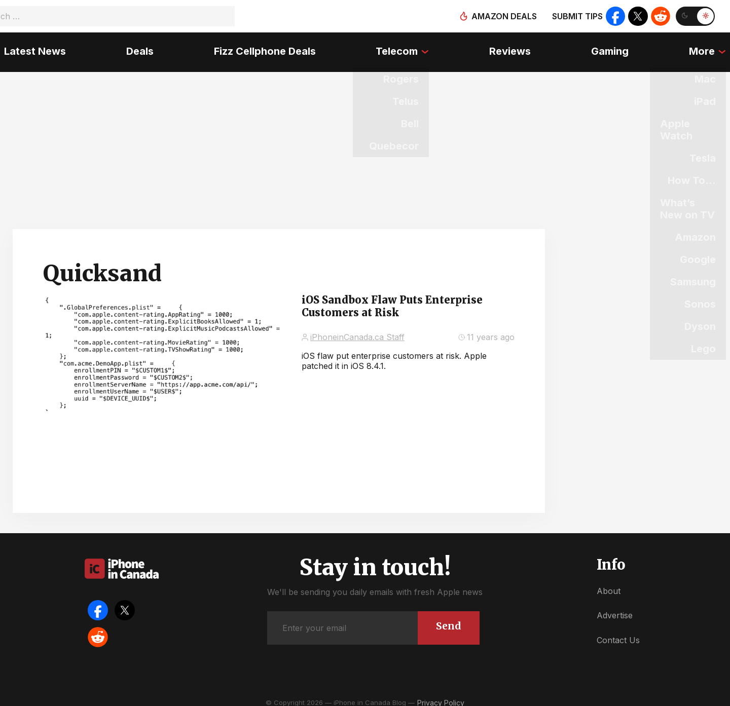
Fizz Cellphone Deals (263, 48)
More (706, 48)
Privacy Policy (440, 695)
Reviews (511, 48)
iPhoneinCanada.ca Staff (357, 330)
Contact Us (618, 633)
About (608, 584)
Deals (137, 48)
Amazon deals (502, 16)
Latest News (31, 48)
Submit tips (576, 16)
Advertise (615, 608)
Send (448, 618)
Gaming (613, 48)
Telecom (397, 48)
